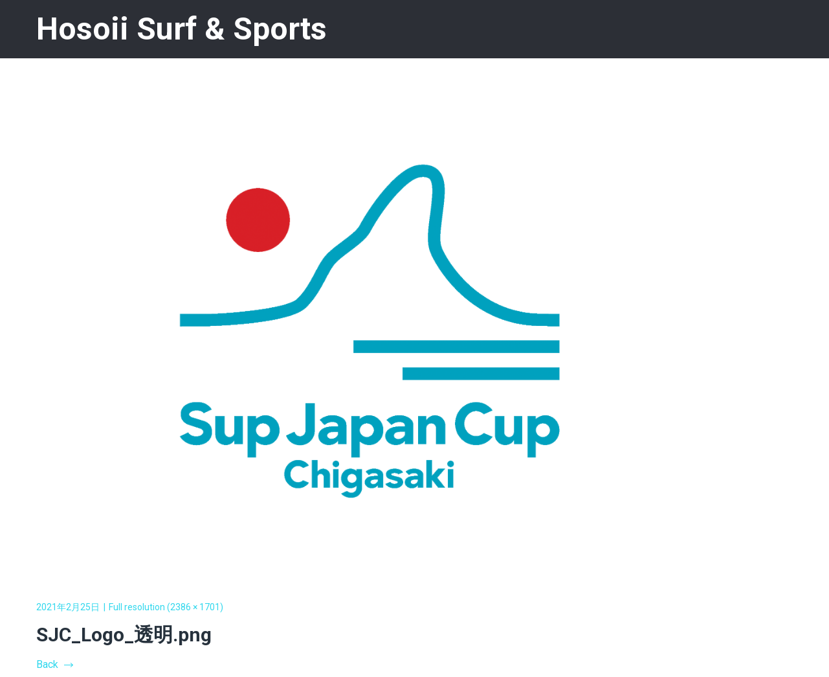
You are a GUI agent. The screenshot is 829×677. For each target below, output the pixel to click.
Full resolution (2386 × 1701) (166, 607)
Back (54, 664)
